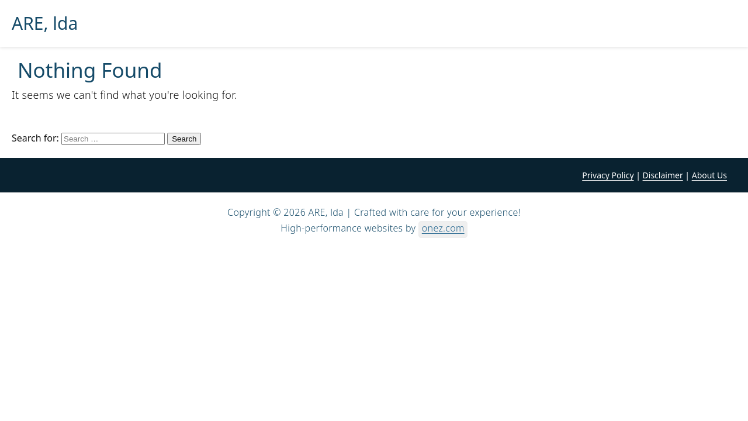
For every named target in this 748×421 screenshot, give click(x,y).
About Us (709, 175)
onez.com (443, 228)
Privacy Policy (607, 175)
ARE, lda (45, 23)
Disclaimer (663, 175)
